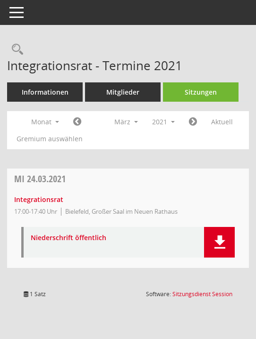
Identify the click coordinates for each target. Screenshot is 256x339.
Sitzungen (201, 92)
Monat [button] (45, 121)
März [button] (126, 121)
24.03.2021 (40, 178)
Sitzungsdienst (202, 294)
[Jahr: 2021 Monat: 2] (77, 121)
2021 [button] (163, 121)
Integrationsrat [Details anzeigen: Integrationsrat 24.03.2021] (38, 199)
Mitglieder (122, 92)
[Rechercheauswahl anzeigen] (15, 49)
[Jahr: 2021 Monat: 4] (193, 121)
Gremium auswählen (50, 138)
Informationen (45, 92)
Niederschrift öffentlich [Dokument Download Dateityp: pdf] (68, 238)
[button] (219, 242)
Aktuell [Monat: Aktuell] (222, 121)
